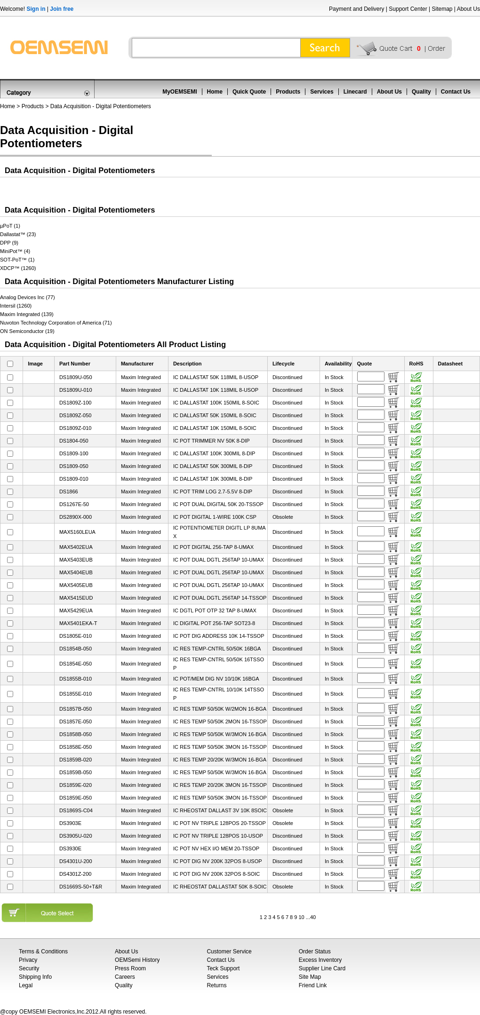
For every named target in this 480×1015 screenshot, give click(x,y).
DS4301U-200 (75, 861)
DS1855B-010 (75, 679)
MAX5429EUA (76, 610)
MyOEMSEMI (179, 91)
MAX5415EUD (76, 598)
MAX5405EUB (76, 585)
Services (321, 91)
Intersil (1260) (16, 306)
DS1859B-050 (75, 772)
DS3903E (70, 823)
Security (29, 968)
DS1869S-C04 (76, 810)
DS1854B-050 (75, 648)
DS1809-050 (73, 466)
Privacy (28, 960)
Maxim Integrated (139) (27, 314)
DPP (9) (9, 243)
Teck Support (223, 968)
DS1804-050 (73, 441)
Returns (216, 985)
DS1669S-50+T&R (80, 886)
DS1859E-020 (75, 785)
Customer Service (229, 951)
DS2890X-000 (75, 517)
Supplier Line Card (322, 968)
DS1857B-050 (75, 709)
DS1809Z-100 (75, 402)
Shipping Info (35, 977)
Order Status (315, 951)
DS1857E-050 (75, 721)
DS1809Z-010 (75, 428)
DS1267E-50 (74, 504)
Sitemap (442, 9)
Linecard (355, 91)
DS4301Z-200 (75, 874)
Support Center (408, 9)
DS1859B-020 (75, 759)
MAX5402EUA (76, 547)
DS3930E (70, 848)
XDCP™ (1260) (18, 268)
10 (301, 917)
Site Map (310, 977)
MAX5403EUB (76, 560)
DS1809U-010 (75, 390)
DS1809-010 (73, 479)
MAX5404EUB (76, 572)
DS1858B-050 (75, 734)
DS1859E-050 (75, 798)
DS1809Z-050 (75, 415)
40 (313, 917)
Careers (125, 977)
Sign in (35, 9)
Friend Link (313, 985)
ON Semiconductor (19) (27, 331)
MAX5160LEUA (77, 532)
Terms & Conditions (43, 951)
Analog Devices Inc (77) (27, 297)
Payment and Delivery (356, 9)
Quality (421, 91)
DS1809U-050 (75, 377)
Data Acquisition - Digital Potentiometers (100, 106)
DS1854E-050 (75, 663)
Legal (25, 985)
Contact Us (456, 91)
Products (288, 91)
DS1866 (68, 491)
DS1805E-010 (75, 636)
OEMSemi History (137, 960)
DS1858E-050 (75, 747)
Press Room (130, 968)
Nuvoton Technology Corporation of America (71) (56, 322)
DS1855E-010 (75, 694)
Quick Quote (249, 91)
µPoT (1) (10, 226)
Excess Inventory (320, 960)
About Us (468, 9)
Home (215, 91)
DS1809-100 (73, 453)
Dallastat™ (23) (18, 234)
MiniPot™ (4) (15, 251)
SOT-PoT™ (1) (17, 259)
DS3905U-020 (75, 836)
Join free (61, 9)
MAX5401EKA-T (78, 623)
